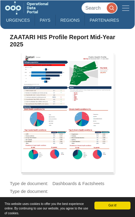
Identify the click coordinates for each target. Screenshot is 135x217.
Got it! (112, 205)
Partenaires (104, 20)
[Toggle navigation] (126, 8)
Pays (45, 20)
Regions (70, 20)
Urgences (18, 20)
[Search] (99, 8)
